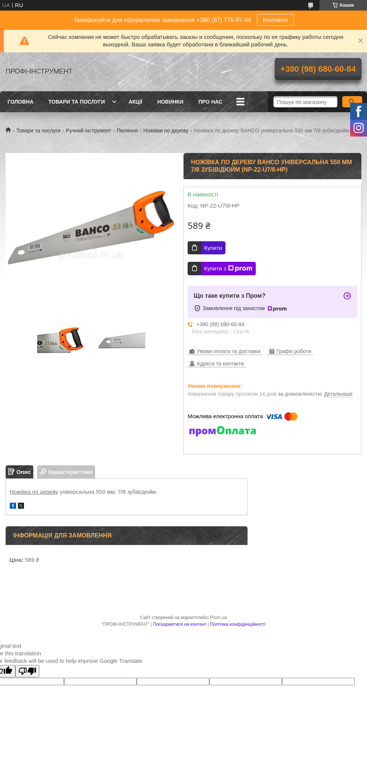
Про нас (210, 102)
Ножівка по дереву (34, 491)
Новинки (170, 102)
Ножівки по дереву (165, 131)
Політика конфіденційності (238, 624)
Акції (135, 102)
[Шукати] (352, 101)
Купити (213, 248)
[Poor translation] (27, 671)
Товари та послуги (76, 102)
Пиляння (127, 131)
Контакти (275, 20)
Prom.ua (218, 617)
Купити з (228, 268)
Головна (20, 102)
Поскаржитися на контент (179, 624)
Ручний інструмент (88, 131)
